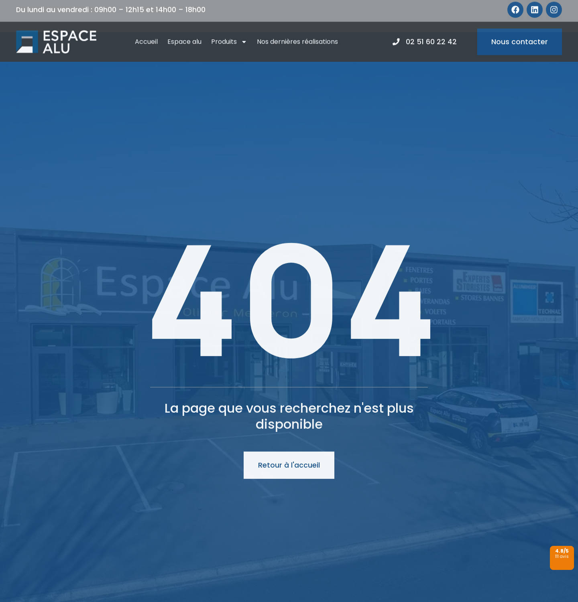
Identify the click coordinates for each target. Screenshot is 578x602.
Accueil (146, 32)
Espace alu (184, 32)
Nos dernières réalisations (297, 32)
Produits (229, 32)
